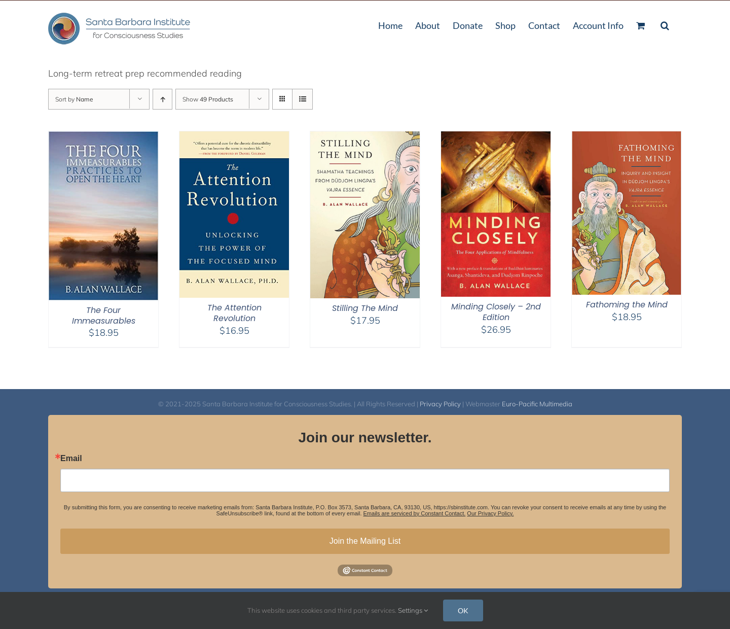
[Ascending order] (162, 99)
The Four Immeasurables (103, 315)
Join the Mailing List (365, 541)
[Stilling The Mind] (365, 138)
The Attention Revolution (234, 313)
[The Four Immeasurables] (103, 138)
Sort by (74, 99)
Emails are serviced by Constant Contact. (414, 513)
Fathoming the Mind (627, 304)
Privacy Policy (440, 404)
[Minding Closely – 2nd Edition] (496, 138)
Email (71, 459)
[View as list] (302, 99)
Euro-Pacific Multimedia (537, 404)
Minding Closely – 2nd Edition (496, 312)
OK (463, 610)
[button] (665, 24)
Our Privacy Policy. (490, 513)
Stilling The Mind (365, 308)
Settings (413, 610)
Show (207, 99)
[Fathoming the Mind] (626, 138)
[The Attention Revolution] (234, 138)
